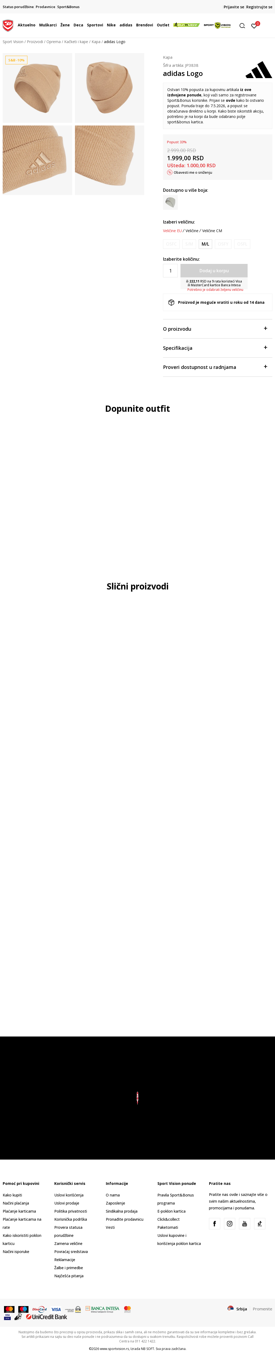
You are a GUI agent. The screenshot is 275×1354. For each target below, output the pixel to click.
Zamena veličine (68, 1243)
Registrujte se (259, 6)
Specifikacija (215, 347)
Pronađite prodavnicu (124, 1219)
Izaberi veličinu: (179, 221)
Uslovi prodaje (66, 1203)
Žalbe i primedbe (68, 1267)
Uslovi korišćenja (69, 1195)
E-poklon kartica (171, 1211)
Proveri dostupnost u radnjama (215, 366)
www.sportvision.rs (114, 1348)
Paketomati (167, 1227)
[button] (244, 25)
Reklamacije (64, 1259)
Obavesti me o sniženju (193, 172)
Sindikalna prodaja (122, 1211)
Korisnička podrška (70, 1219)
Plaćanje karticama (19, 1211)
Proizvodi (35, 41)
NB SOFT (147, 1348)
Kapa (96, 41)
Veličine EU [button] (172, 231)
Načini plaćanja (16, 1203)
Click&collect (168, 1219)
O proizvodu (215, 328)
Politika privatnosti (70, 1211)
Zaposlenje (115, 1203)
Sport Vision (13, 41)
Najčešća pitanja (69, 1275)
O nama (113, 1195)
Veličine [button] (192, 231)
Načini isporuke (16, 1251)
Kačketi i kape (76, 41)
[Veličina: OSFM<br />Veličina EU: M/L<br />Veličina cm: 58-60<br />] (205, 244)
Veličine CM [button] (212, 231)
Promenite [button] (262, 1308)
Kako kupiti (12, 1195)
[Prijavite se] (254, 26)
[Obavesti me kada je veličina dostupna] (171, 244)
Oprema (53, 41)
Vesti (110, 1227)
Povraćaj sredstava (71, 1251)
